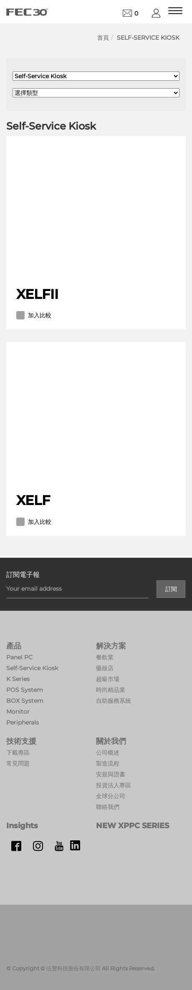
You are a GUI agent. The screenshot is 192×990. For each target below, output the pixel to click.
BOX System (24, 700)
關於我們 (111, 741)
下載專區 (18, 752)
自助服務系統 (113, 700)
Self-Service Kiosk (148, 37)
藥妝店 (105, 668)
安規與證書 (110, 774)
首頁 (103, 37)
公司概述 (107, 752)
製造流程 (107, 763)
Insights (22, 825)
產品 (13, 646)
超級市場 (107, 679)
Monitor (18, 711)
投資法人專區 (113, 785)
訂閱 (171, 589)
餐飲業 (105, 657)
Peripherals (22, 722)
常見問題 (18, 763)
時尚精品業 (110, 690)
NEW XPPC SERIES (132, 825)
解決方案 (111, 646)
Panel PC (19, 657)
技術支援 (21, 741)
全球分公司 (110, 796)
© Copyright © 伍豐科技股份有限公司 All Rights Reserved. (80, 968)
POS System (24, 690)
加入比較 (33, 315)
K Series (18, 679)
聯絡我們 (107, 807)
